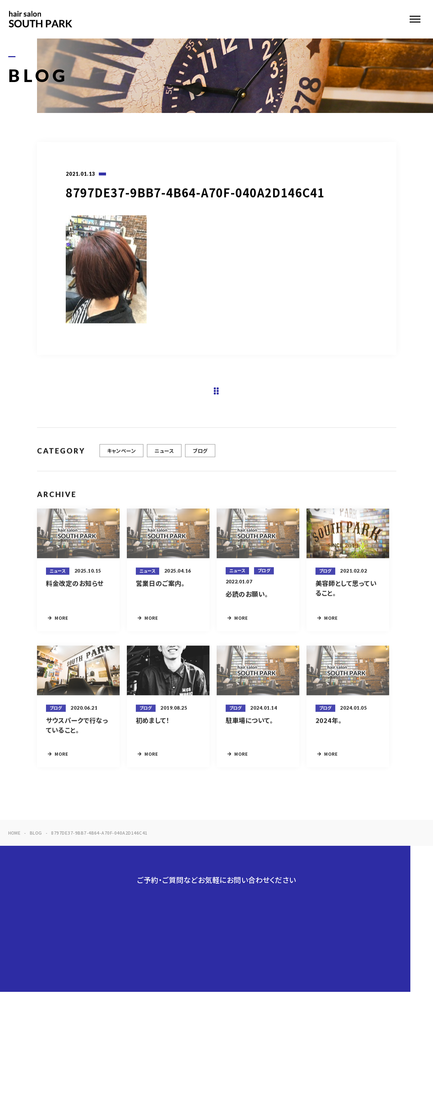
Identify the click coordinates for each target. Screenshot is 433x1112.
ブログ (200, 456)
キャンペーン (121, 456)
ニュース (164, 456)
